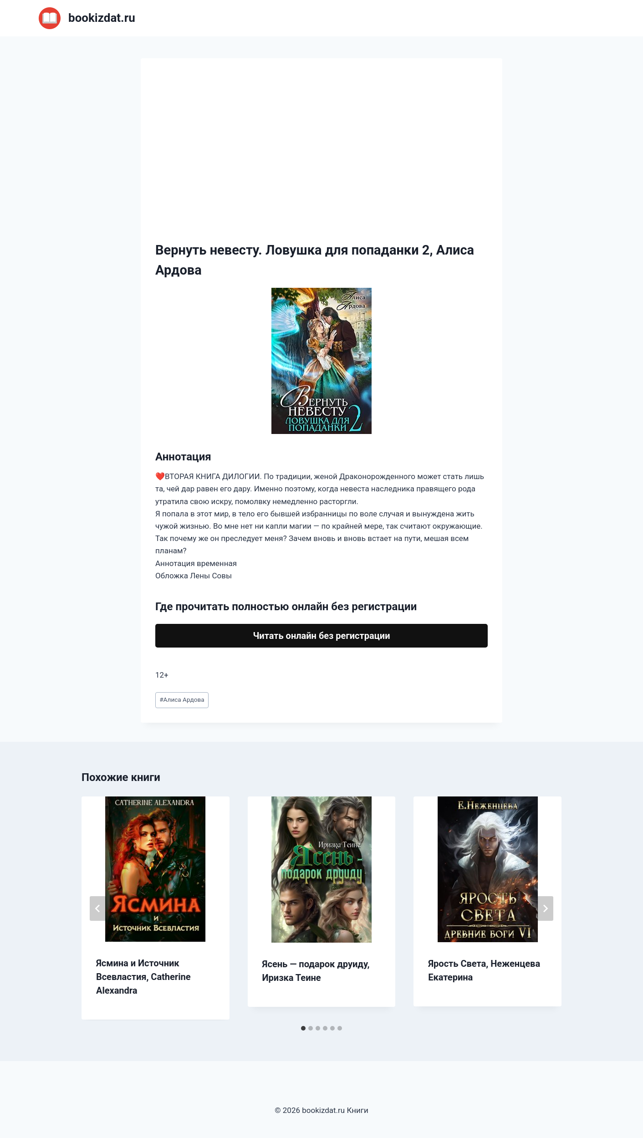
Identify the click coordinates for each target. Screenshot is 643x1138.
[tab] (303, 1028)
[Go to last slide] (98, 908)
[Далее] (545, 908)
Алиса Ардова (181, 699)
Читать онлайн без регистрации (321, 635)
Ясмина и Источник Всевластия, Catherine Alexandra (143, 977)
